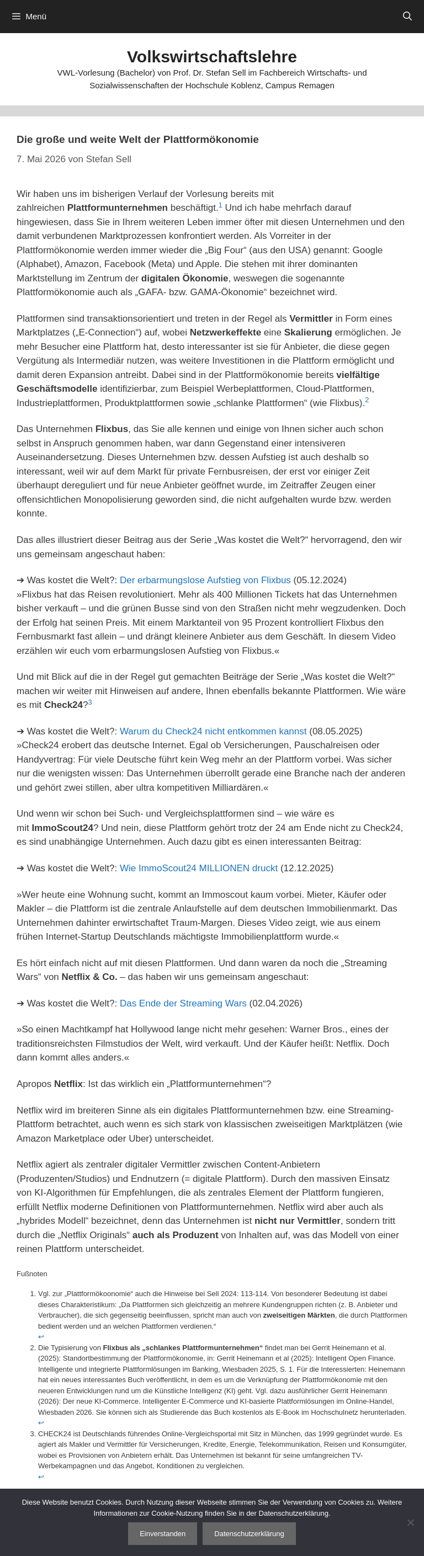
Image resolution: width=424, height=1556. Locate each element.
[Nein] (410, 1522)
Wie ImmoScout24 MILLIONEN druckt (199, 868)
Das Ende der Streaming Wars (183, 1003)
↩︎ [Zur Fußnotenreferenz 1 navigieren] (41, 1337)
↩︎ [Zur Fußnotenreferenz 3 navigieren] (41, 1477)
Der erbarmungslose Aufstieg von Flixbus (205, 580)
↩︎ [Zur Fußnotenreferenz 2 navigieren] (41, 1423)
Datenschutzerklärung (249, 1534)
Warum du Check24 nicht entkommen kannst (213, 731)
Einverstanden (163, 1534)
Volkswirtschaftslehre (212, 56)
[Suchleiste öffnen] (407, 16)
